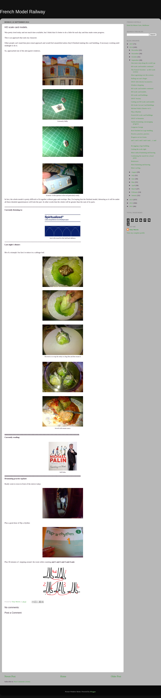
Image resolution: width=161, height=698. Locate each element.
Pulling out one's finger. (139, 78)
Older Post (116, 676)
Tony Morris (134, 230)
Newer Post (10, 676)
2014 (131, 47)
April (133, 185)
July (133, 175)
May (133, 182)
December (135, 50)
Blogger (93, 692)
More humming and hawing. (141, 165)
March (133, 189)
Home (63, 676)
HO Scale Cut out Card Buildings (142, 105)
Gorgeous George (137, 127)
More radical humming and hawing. (143, 153)
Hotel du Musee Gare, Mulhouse (138, 25)
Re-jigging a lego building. (140, 146)
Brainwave (134, 161)
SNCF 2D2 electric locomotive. (142, 82)
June (133, 179)
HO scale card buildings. (139, 95)
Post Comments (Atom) (22, 682)
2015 (131, 44)
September (135, 60)
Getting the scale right (138, 149)
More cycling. (136, 168)
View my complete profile (136, 233)
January (134, 195)
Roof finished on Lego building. (142, 130)
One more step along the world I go (143, 63)
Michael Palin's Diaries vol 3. (141, 108)
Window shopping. (137, 85)
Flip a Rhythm (136, 112)
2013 (131, 200)
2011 (131, 206)
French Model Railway (22, 11)
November (135, 53)
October (134, 57)
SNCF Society (136, 98)
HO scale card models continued (142, 66)
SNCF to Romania (137, 118)
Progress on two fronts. (139, 137)
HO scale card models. (139, 92)
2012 (131, 203)
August (134, 172)
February (134, 192)
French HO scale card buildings (142, 115)
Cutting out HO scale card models (142, 102)
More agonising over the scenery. (142, 75)
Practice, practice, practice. (140, 134)
